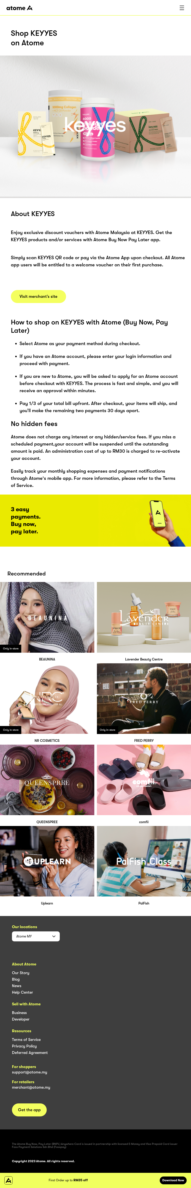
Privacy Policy (24, 1046)
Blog (16, 979)
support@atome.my (29, 1072)
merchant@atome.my (31, 1087)
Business (19, 1013)
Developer (21, 1019)
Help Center (22, 992)
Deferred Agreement (30, 1052)
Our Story (20, 973)
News (16, 986)
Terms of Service (26, 1039)
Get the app (29, 1110)
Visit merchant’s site (38, 296)
